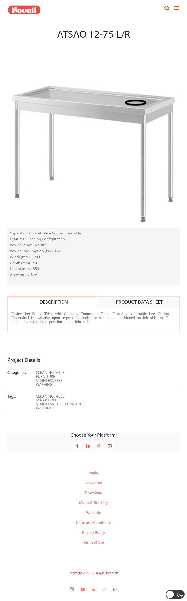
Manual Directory (93, 503)
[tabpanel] (93, 320)
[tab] (52, 302)
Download (93, 493)
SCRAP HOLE (46, 400)
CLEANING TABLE (50, 373)
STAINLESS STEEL (50, 381)
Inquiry (93, 473)
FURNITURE (45, 377)
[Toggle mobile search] (166, 8)
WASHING (44, 385)
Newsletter (93, 483)
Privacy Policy (93, 533)
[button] (175, 594)
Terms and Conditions (93, 523)
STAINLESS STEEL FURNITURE (60, 404)
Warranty (93, 513)
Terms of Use (93, 543)
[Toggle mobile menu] (177, 8)
